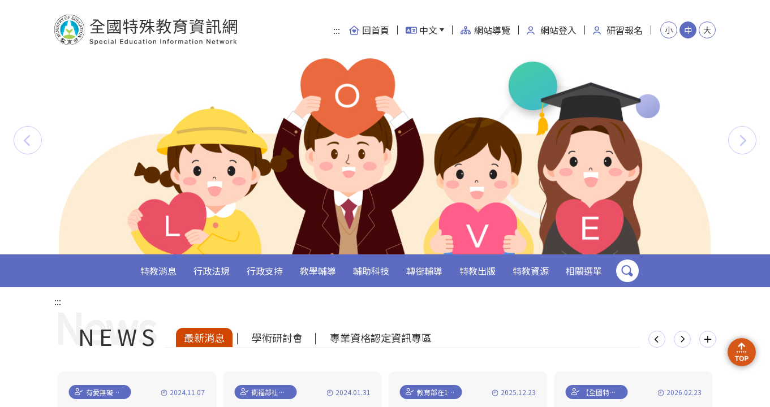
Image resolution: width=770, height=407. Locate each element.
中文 (421, 30)
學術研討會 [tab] (277, 337)
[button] (28, 140)
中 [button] (688, 30)
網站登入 (552, 30)
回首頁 (369, 30)
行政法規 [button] (211, 271)
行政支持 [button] (265, 271)
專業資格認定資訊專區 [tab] (381, 337)
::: (336, 30)
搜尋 (627, 270)
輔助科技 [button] (371, 271)
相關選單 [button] (584, 271)
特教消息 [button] (158, 271)
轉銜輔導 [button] (424, 271)
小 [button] (669, 30)
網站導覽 (485, 30)
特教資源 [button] (531, 271)
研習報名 (618, 30)
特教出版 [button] (477, 271)
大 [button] (707, 30)
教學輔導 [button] (318, 271)
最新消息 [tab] (204, 337)
